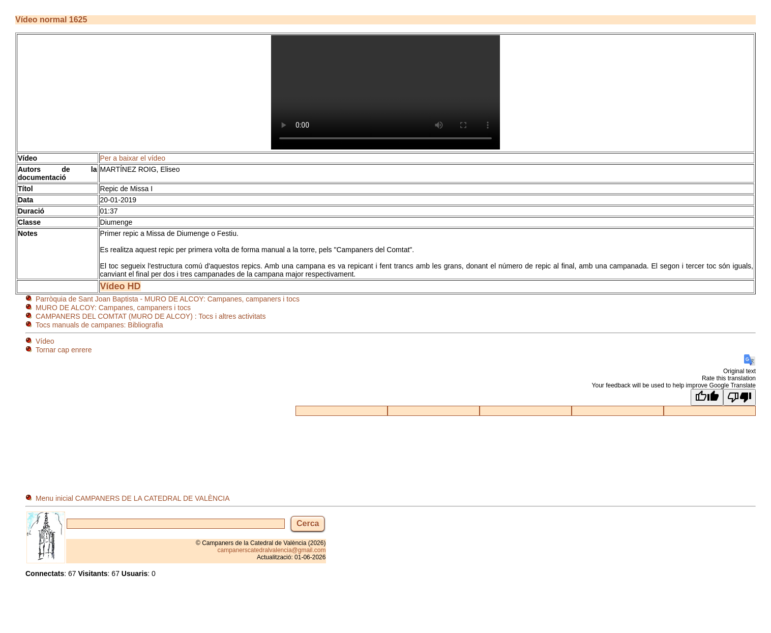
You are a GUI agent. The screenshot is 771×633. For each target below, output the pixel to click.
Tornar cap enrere (64, 350)
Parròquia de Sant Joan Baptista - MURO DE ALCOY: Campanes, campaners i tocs (168, 299)
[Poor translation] (739, 397)
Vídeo (45, 341)
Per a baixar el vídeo (132, 158)
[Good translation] (707, 397)
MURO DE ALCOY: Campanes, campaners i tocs (113, 308)
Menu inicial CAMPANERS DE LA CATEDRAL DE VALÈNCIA (133, 498)
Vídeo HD (120, 286)
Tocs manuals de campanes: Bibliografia (99, 325)
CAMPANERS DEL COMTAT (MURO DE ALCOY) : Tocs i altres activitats (151, 316)
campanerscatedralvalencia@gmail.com (272, 550)
